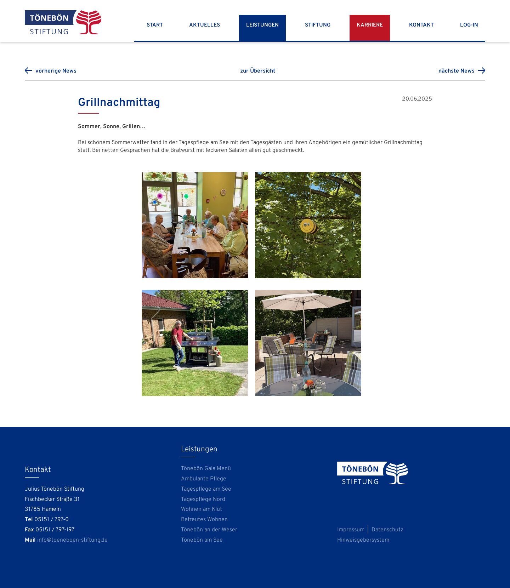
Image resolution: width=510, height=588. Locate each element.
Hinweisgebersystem (363, 540)
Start (155, 25)
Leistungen (262, 25)
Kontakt (421, 25)
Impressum (350, 529)
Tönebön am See (202, 540)
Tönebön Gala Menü (206, 468)
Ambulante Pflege (203, 479)
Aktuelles (204, 25)
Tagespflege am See (206, 489)
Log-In (469, 25)
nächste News (456, 71)
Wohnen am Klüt (201, 509)
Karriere (370, 25)
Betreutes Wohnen (204, 519)
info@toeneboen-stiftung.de (72, 540)
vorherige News (55, 71)
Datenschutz (387, 529)
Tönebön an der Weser (209, 529)
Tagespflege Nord (203, 499)
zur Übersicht (257, 71)
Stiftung (317, 25)
